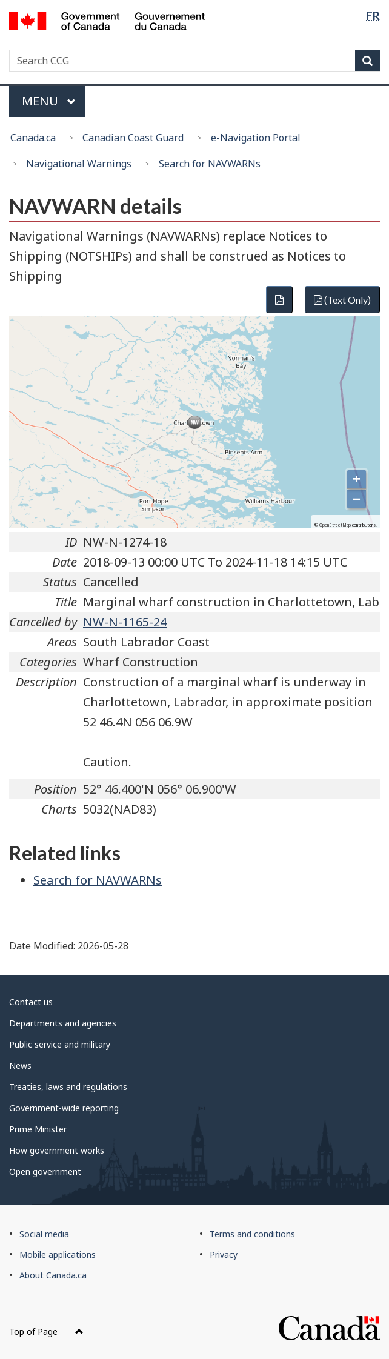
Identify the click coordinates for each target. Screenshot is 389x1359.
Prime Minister (38, 1129)
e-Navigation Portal (256, 137)
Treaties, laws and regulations (68, 1086)
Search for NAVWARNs (210, 163)
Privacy (224, 1254)
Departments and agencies (62, 1023)
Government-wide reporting (64, 1108)
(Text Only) (342, 299)
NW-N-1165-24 (125, 622)
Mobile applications (57, 1254)
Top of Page (46, 1331)
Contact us (31, 1002)
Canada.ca (33, 137)
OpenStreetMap (335, 525)
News (20, 1065)
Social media (44, 1234)
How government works (56, 1150)
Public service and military (59, 1044)
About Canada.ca (53, 1275)
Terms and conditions (252, 1234)
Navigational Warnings (78, 163)
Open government (45, 1171)
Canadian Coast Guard (133, 137)
